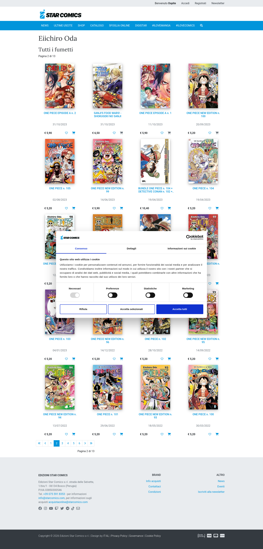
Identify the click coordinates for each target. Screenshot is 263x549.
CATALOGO (97, 25)
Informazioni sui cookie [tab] (182, 248)
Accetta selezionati (131, 309)
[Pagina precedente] (45, 443)
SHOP (81, 25)
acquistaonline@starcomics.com (68, 502)
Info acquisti (153, 481)
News (221, 481)
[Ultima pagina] (91, 443)
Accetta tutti (179, 309)
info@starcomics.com (51, 498)
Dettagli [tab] (131, 248)
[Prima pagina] (39, 443)
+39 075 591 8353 (54, 494)
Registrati (200, 3)
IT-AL (106, 535)
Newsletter (218, 3)
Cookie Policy (153, 535)
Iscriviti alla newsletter (211, 491)
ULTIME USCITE (63, 25)
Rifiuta (83, 309)
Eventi (221, 486)
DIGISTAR (141, 25)
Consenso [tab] (81, 248)
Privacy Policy (119, 535)
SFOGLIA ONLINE (119, 25)
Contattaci (154, 486)
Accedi (185, 3)
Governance (136, 535)
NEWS (44, 25)
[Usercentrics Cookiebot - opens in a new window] (188, 237)
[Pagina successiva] (85, 443)
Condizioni (154, 491)
